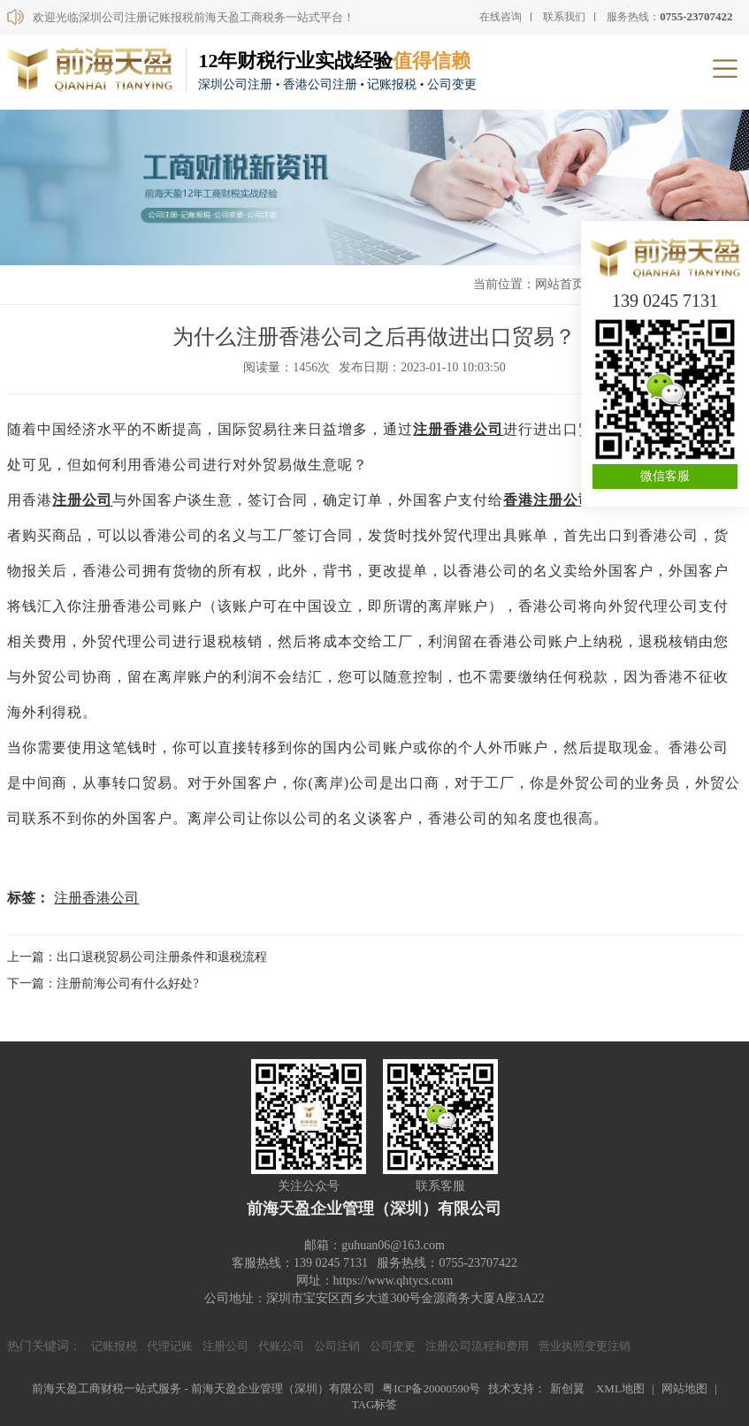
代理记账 (170, 1346)
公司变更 (393, 1346)
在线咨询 (500, 17)
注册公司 (82, 499)
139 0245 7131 (665, 300)
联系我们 (564, 17)
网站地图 (684, 1388)
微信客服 (665, 476)
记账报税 (114, 1346)
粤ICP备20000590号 (431, 1388)
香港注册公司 (548, 499)
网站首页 (560, 284)
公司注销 (337, 1346)
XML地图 (620, 1388)
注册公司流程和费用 (477, 1346)
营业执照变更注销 (585, 1346)
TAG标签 (375, 1404)
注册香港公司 (458, 429)
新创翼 (567, 1388)
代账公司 (281, 1346)
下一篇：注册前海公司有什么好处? (102, 983)
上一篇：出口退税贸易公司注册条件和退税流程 (137, 957)
